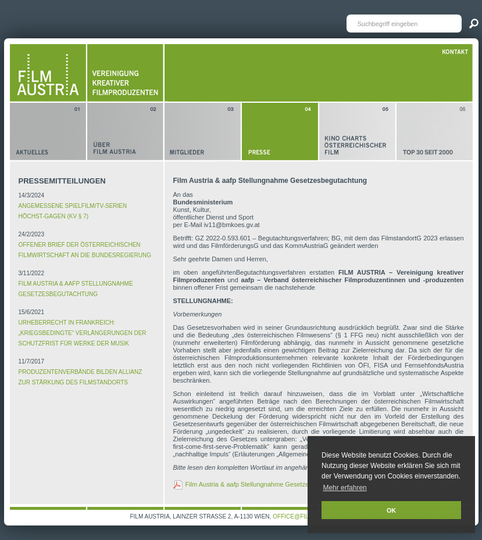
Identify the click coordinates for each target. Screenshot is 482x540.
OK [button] (391, 510)
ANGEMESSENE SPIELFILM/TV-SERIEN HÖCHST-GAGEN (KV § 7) (73, 211)
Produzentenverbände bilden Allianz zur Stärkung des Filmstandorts (80, 377)
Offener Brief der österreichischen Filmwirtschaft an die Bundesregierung (85, 250)
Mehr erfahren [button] (344, 488)
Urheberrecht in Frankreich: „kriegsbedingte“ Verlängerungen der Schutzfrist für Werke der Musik (83, 333)
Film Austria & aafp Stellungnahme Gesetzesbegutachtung (76, 288)
